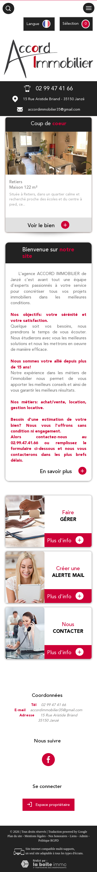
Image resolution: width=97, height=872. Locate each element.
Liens (73, 836)
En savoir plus (63, 471)
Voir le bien (48, 225)
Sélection (71, 24)
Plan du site (15, 836)
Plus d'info (65, 540)
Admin (83, 836)
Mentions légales (35, 836)
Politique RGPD (48, 840)
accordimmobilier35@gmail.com (54, 109)
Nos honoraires (57, 836)
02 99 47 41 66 (53, 705)
